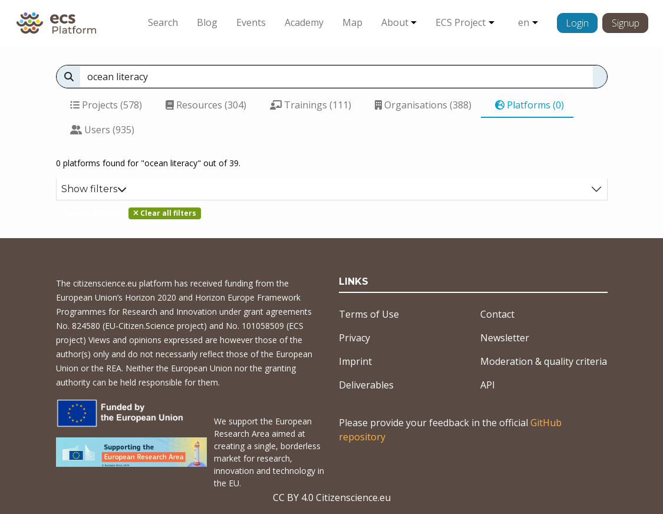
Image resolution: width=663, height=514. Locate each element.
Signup (625, 23)
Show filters (94, 189)
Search (163, 22)
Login (577, 23)
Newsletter (504, 337)
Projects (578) (106, 104)
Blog (207, 22)
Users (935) (102, 129)
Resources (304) (206, 104)
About (394, 22)
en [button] (523, 22)
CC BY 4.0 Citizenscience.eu (332, 497)
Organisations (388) (423, 104)
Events (251, 22)
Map (352, 22)
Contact (497, 314)
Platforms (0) (529, 104)
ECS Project (461, 22)
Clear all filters (164, 213)
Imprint (355, 361)
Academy (304, 22)
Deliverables (366, 384)
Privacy (354, 337)
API (487, 384)
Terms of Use (369, 314)
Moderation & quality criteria (543, 361)
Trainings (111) (310, 104)
